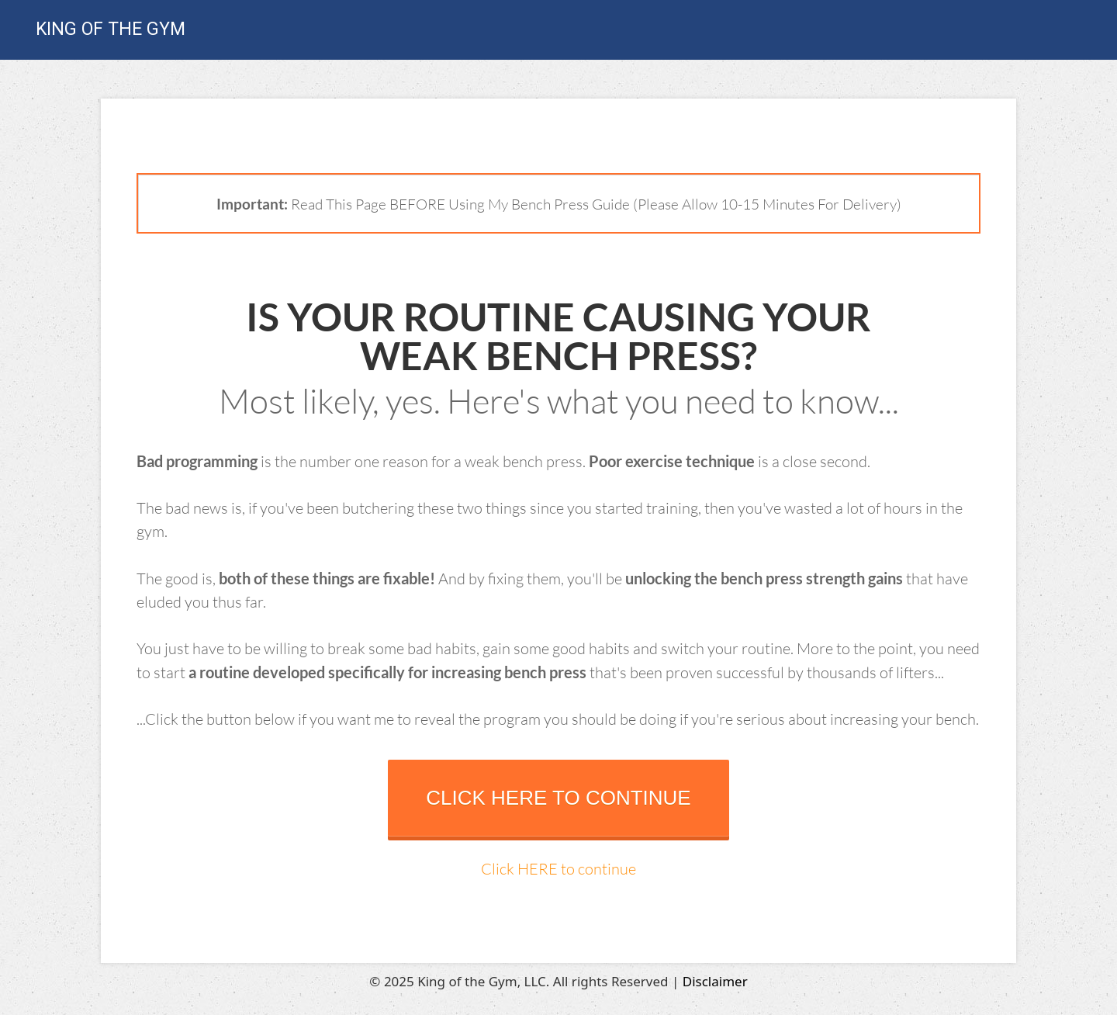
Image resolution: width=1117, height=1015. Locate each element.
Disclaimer (715, 981)
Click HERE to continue (558, 868)
